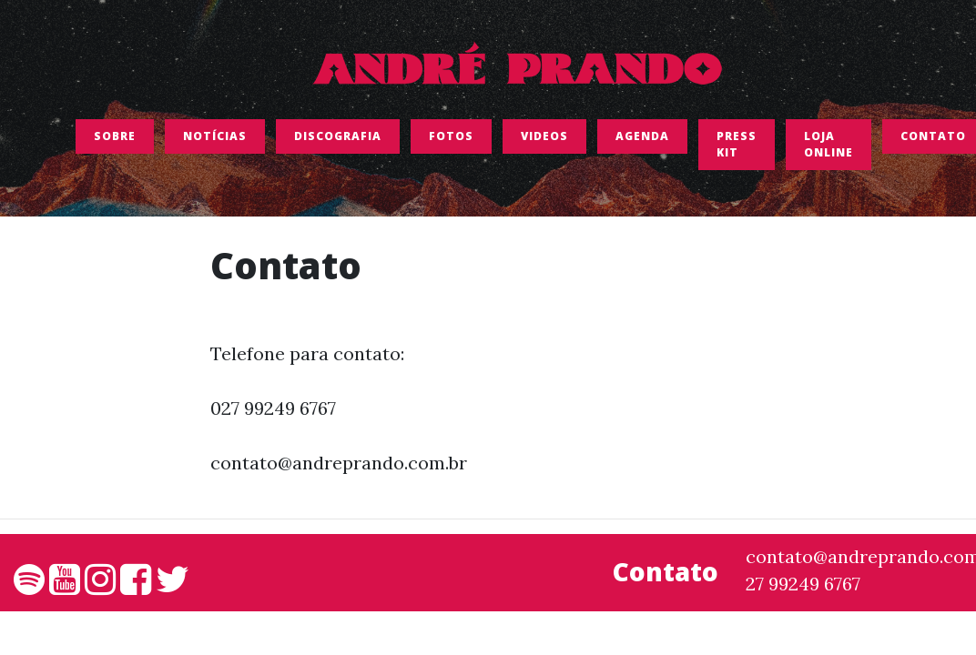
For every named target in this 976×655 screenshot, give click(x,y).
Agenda (642, 140)
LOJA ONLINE (828, 149)
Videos (544, 140)
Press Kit (737, 149)
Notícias (215, 140)
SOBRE (115, 140)
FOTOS (451, 140)
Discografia (337, 140)
